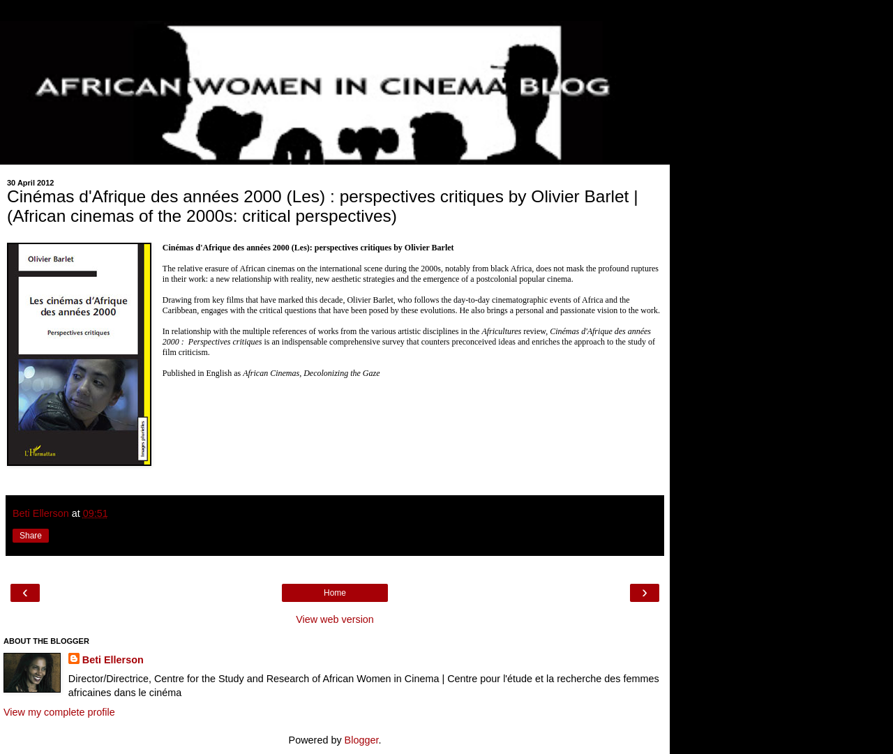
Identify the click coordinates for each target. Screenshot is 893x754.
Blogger (362, 740)
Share (31, 536)
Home (335, 593)
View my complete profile (59, 712)
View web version (335, 619)
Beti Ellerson (113, 659)
